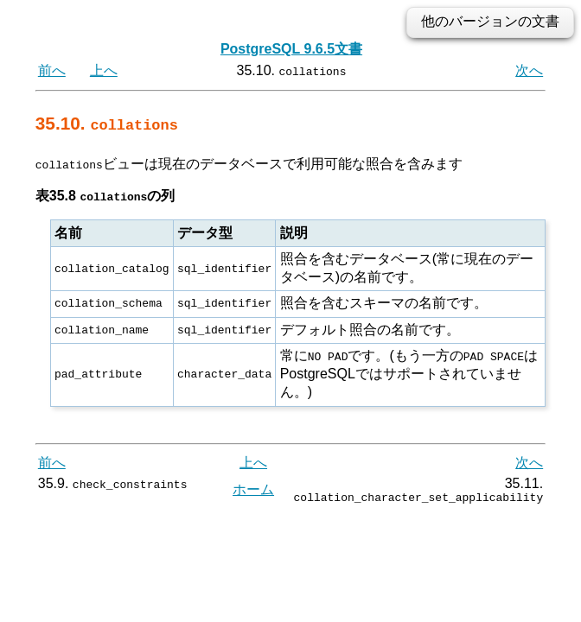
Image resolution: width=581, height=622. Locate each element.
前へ (52, 70)
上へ (104, 70)
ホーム (253, 491)
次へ (529, 70)
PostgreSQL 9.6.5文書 (291, 48)
